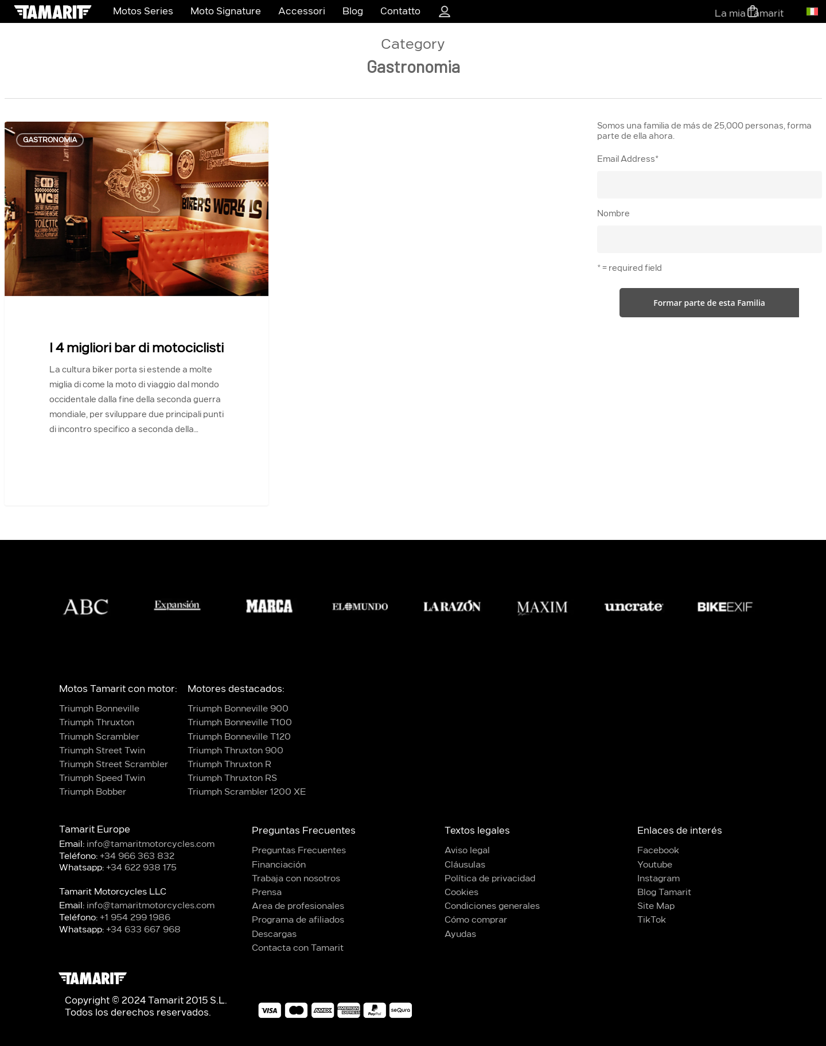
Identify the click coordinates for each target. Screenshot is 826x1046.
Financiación (279, 865)
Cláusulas (465, 865)
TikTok (651, 920)
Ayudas (460, 934)
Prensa (267, 892)
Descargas (274, 934)
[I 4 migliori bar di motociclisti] (137, 302)
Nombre (613, 214)
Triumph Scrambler (99, 737)
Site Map (656, 906)
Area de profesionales (298, 906)
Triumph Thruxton (96, 722)
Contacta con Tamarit (298, 948)
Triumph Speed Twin (102, 778)
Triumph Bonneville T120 (239, 737)
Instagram (658, 878)
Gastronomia (50, 140)
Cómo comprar (476, 920)
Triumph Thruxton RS (232, 778)
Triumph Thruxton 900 (235, 750)
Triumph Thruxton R (229, 764)
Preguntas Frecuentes (299, 850)
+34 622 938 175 (141, 868)
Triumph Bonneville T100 (240, 722)
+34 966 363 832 (137, 856)
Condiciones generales (492, 906)
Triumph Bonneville (99, 709)
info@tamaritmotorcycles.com (151, 844)
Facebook (658, 850)
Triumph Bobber (92, 792)
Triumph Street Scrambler (113, 764)
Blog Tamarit (664, 892)
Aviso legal (467, 850)
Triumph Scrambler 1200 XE (247, 792)
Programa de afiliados (298, 920)
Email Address (628, 159)
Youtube (654, 865)
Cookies (461, 892)
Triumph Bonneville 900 (238, 709)
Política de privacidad (490, 878)
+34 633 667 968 (143, 930)
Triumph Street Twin (102, 750)
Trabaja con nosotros (296, 878)
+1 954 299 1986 (135, 917)
